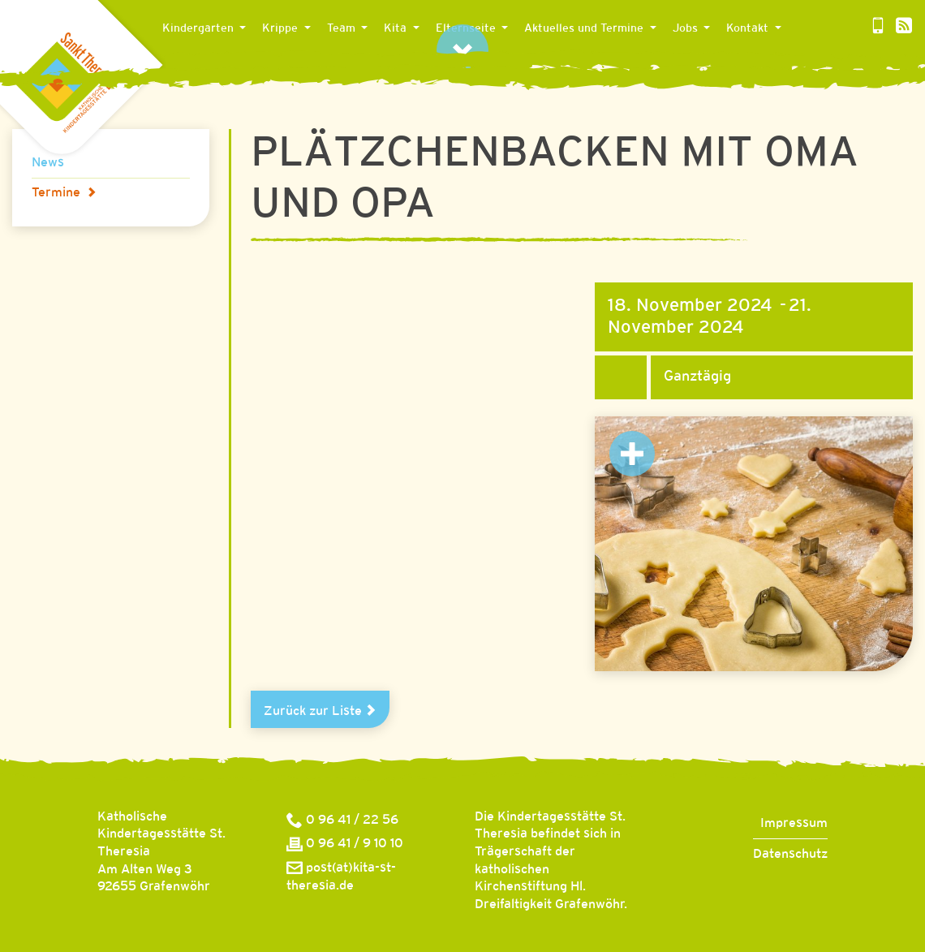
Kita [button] (397, 29)
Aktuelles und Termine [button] (585, 29)
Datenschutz (790, 854)
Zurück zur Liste (320, 710)
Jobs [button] (687, 29)
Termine (64, 193)
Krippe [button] (281, 29)
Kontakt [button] (749, 29)
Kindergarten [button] (199, 29)
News (48, 163)
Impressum (794, 823)
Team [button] (343, 29)
